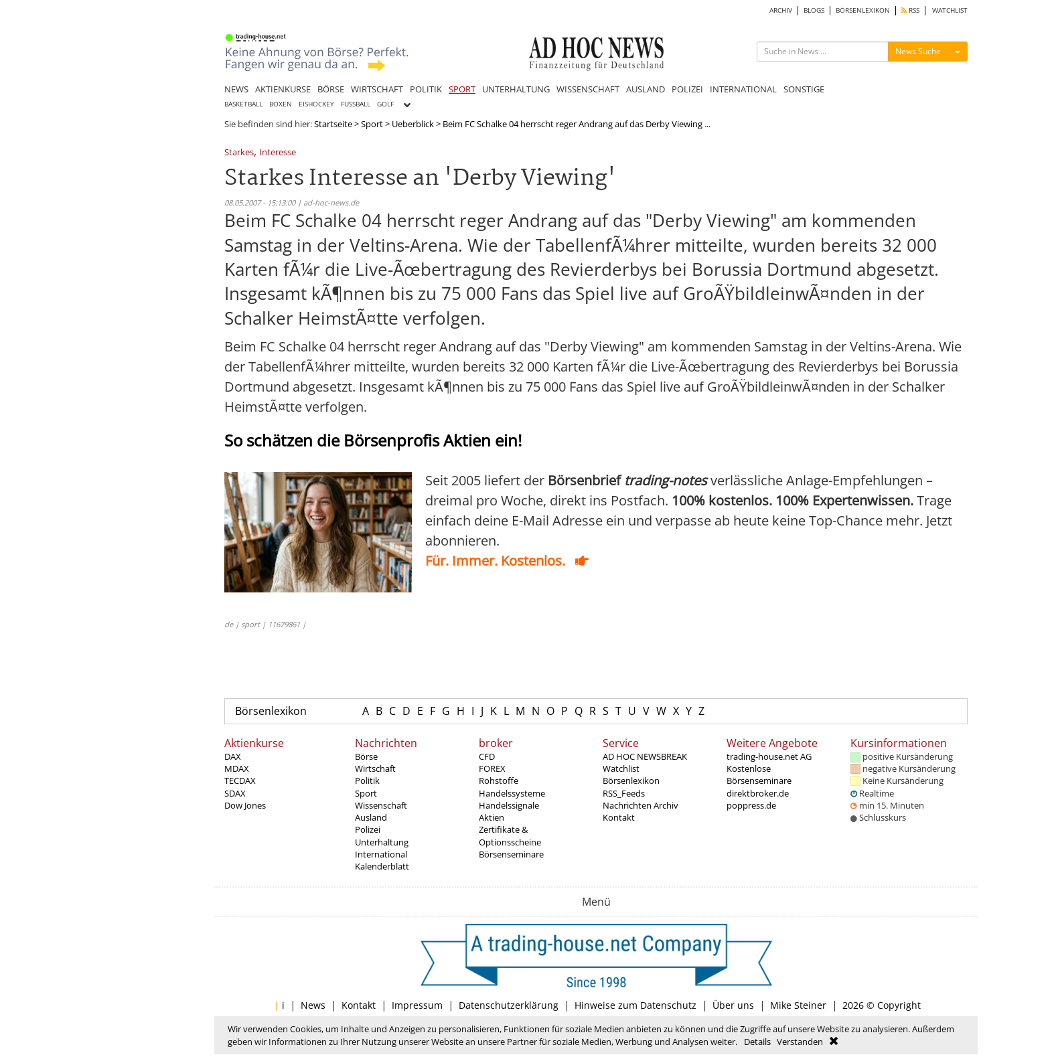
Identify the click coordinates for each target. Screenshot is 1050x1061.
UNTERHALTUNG (516, 89)
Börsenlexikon (271, 711)
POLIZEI (687, 89)
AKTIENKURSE (283, 89)
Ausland (371, 817)
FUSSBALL (355, 104)
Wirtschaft (375, 768)
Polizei (367, 829)
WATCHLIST (950, 10)
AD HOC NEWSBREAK (645, 756)
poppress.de (751, 805)
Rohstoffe (498, 780)
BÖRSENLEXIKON (863, 10)
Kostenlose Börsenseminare (759, 774)
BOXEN (280, 104)
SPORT (462, 89)
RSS (910, 10)
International (381, 854)
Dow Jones (245, 805)
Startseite (333, 124)
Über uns (733, 1005)
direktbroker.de (758, 793)
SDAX (235, 793)
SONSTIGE (803, 89)
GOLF (385, 104)
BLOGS (814, 10)
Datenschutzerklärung (508, 1005)
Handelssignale (509, 805)
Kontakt (619, 817)
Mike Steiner (798, 1005)
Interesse (277, 153)
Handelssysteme (512, 793)
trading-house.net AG (769, 756)
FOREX (492, 768)
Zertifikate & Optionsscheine (510, 835)
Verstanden (800, 1042)
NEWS (236, 89)
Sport (372, 124)
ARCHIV (780, 10)
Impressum (417, 1005)
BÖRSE (330, 89)
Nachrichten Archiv (640, 805)
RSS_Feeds (624, 793)
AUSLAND (645, 89)
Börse (366, 756)
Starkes (239, 153)
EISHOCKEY (316, 104)
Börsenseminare (511, 854)
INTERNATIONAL (743, 89)
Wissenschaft (381, 805)
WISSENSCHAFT (587, 89)
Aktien (491, 817)
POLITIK (426, 89)
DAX (232, 756)
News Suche (918, 51)
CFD (487, 756)
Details (757, 1042)
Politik (367, 780)
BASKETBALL (243, 104)
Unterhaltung (381, 842)
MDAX (236, 768)
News (313, 1005)
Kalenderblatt (382, 866)
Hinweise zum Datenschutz (635, 1005)
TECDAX (240, 780)
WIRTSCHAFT (377, 89)
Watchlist (621, 768)
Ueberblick (413, 124)
